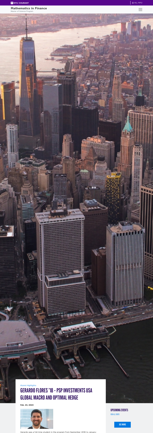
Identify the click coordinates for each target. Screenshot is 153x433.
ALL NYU (137, 2)
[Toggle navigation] (140, 9)
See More (122, 424)
